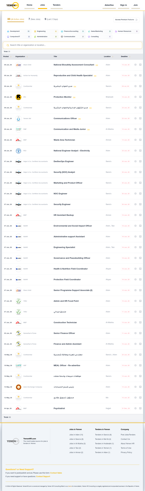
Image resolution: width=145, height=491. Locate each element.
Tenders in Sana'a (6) (103, 435)
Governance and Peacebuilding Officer (72, 258)
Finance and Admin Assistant (67, 344)
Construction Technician (65, 323)
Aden (108, 65)
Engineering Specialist (64, 248)
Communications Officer (65, 119)
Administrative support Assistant (69, 237)
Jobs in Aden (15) (76, 435)
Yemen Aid (27, 118)
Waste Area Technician (64, 140)
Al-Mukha (110, 129)
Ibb (107, 398)
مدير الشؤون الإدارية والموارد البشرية (71, 108)
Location (109, 56)
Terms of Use (126, 448)
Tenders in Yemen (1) (103, 448)
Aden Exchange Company (32, 387)
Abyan (108, 269)
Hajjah (108, 409)
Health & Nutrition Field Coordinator (71, 269)
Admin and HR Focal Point (66, 301)
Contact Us (125, 439)
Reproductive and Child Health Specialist (73, 76)
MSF (25, 140)
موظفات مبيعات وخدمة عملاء (67, 376)
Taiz (113, 226)
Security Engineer (62, 205)
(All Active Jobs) (15, 19)
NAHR (25, 226)
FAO (24, 151)
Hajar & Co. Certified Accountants (35, 161)
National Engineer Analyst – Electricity (72, 151)
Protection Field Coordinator (67, 280)
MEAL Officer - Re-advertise (67, 366)
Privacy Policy (126, 453)
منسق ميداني (60, 312)
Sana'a (108, 86)
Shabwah (109, 97)
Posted (7, 56)
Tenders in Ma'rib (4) (103, 439)
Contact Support (43, 477)
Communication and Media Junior (70, 129)
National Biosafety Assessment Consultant (74, 65)
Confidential (27, 86)
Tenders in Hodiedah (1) (104, 444)
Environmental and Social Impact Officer (73, 226)
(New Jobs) (34, 19)
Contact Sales (56, 473)
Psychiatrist (59, 409)
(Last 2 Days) (51, 19)
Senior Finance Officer (64, 333)
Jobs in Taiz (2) (75, 448)
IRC (24, 97)
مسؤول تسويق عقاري (64, 398)
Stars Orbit (27, 65)
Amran (108, 140)
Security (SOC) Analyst (64, 172)
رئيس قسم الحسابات (64, 387)
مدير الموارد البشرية (63, 86)
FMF (24, 129)
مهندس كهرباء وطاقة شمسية (68, 355)
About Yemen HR (127, 444)
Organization (21, 56)
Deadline (126, 56)
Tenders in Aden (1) (102, 453)
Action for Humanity (30, 76)
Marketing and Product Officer (68, 183)
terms (70, 486)
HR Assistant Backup (64, 215)
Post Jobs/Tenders (128, 435)
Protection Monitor (63, 97)
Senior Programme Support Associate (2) (73, 291)
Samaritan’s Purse (29, 333)
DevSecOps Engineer (64, 162)
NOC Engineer (60, 194)
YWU (25, 301)
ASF (24, 365)
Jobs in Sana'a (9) (76, 439)
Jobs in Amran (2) (76, 453)
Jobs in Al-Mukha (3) (77, 444)
